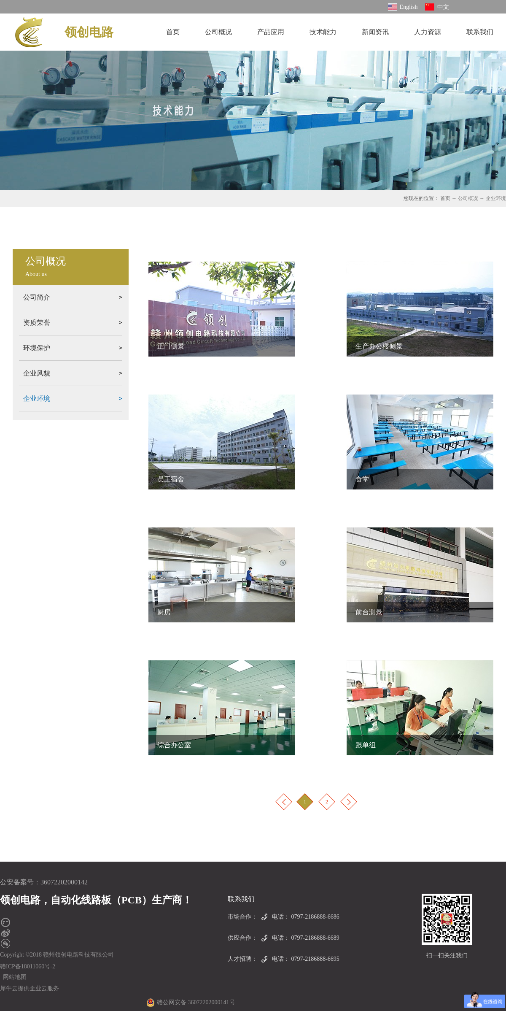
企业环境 (496, 198)
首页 (173, 31)
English (403, 7)
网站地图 (13, 977)
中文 (437, 7)
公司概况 (468, 198)
